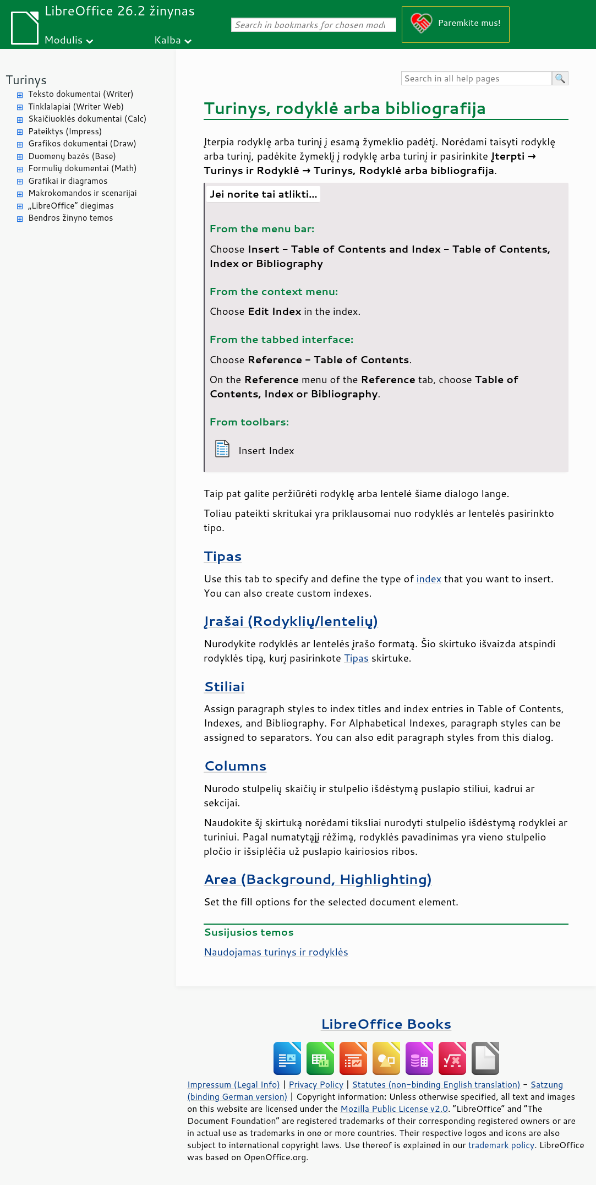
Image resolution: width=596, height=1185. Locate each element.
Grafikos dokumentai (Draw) (82, 143)
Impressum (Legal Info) (233, 1084)
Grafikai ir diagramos (67, 181)
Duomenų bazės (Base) (72, 156)
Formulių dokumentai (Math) (82, 168)
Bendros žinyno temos (70, 217)
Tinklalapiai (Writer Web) (76, 106)
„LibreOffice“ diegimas (71, 205)
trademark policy (501, 1145)
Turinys (26, 79)
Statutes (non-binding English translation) (436, 1084)
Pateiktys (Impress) (65, 131)
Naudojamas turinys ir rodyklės (276, 951)
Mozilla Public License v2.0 (394, 1108)
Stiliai (224, 686)
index (429, 578)
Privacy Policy (315, 1084)
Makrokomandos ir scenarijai (82, 193)
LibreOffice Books (386, 1023)
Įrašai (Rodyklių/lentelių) (291, 620)
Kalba (167, 39)
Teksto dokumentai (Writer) (81, 94)
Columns (235, 765)
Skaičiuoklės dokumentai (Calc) (87, 118)
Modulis (63, 39)
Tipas (223, 555)
